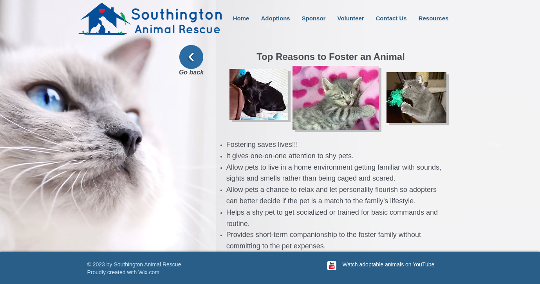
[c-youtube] (331, 265)
